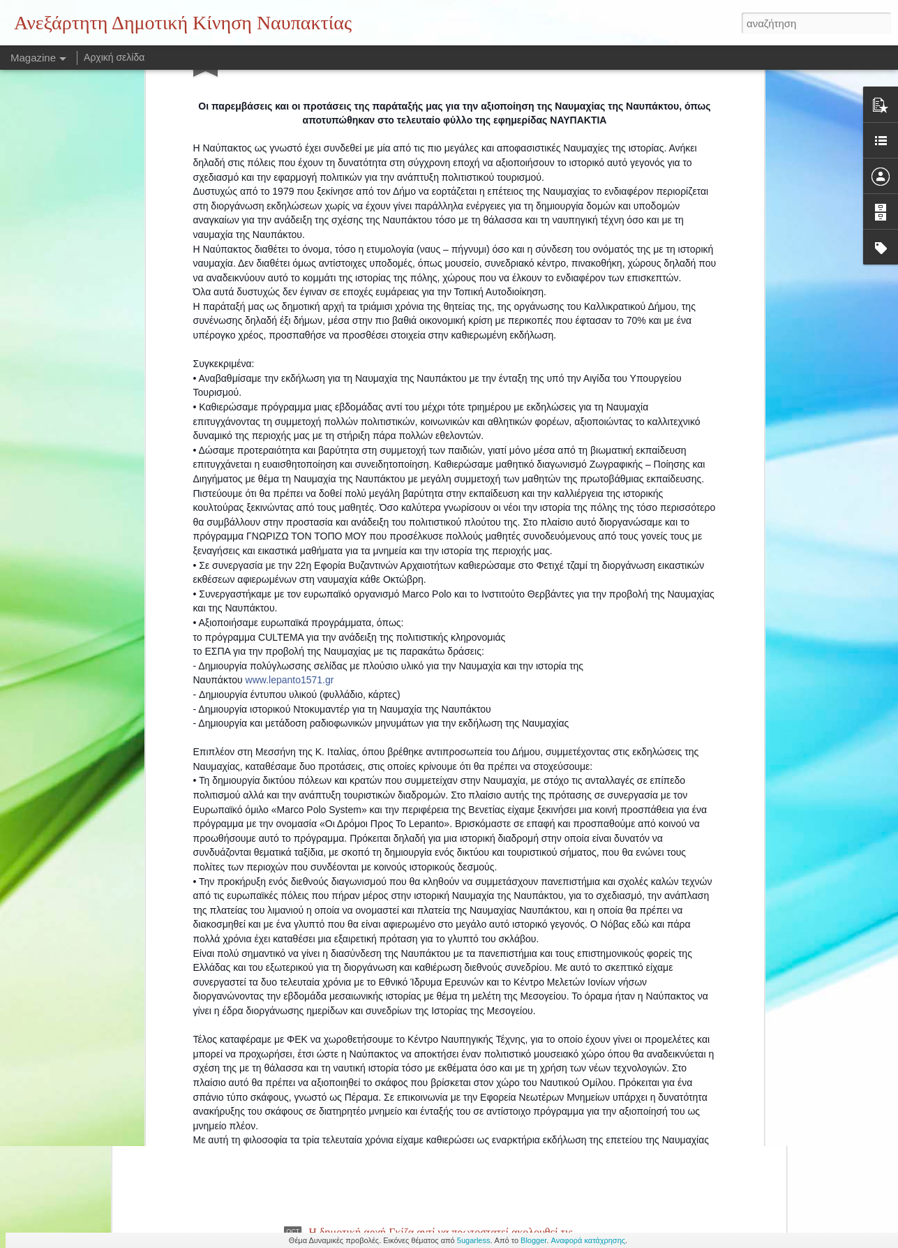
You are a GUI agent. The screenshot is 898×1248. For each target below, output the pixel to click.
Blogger (533, 1240)
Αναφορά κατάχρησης (588, 1240)
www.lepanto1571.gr (290, 478)
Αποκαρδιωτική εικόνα (360, 915)
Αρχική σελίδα (114, 57)
